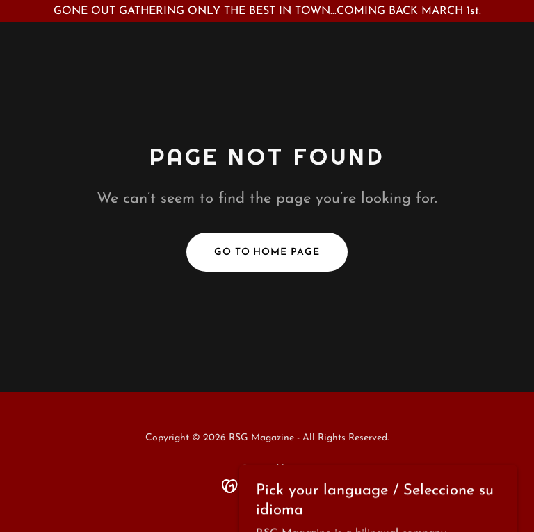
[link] (267, 485)
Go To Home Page (267, 252)
